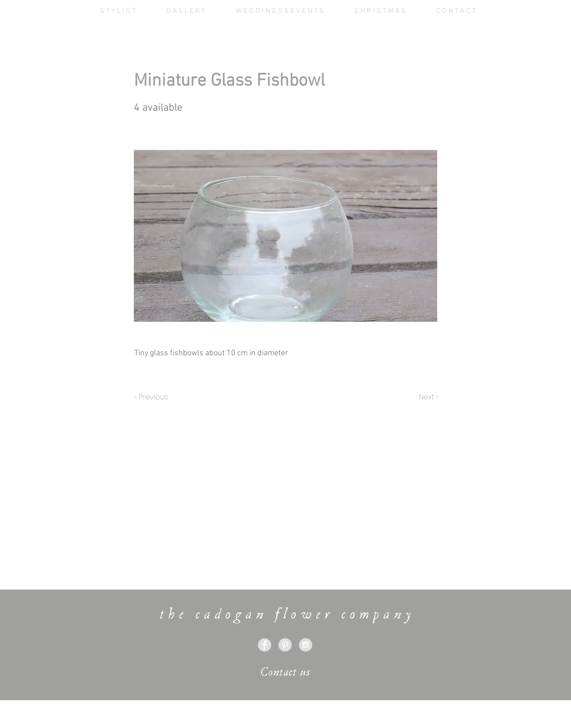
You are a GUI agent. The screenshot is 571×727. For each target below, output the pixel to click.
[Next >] (428, 397)
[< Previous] (152, 397)
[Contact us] (285, 672)
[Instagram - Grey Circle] (305, 645)
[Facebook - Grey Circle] (264, 645)
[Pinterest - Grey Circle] (285, 645)
